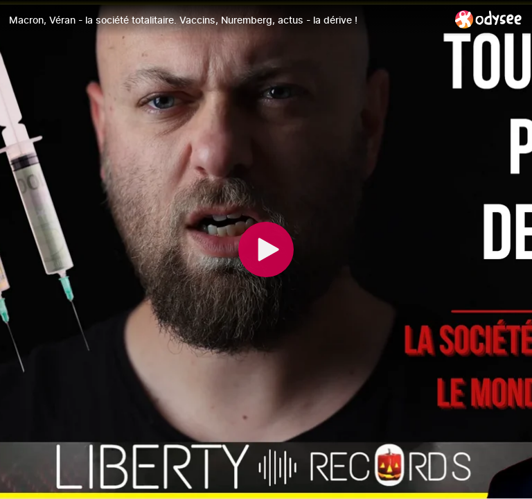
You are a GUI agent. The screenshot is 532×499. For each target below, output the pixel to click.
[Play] (266, 249)
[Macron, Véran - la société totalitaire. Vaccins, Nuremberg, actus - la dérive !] (226, 20)
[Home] (489, 19)
